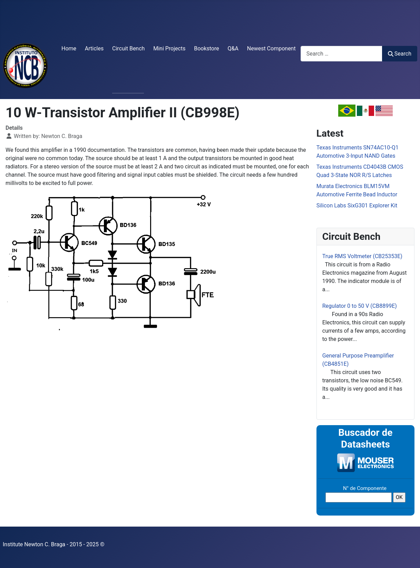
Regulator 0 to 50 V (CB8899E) (359, 306)
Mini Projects (169, 48)
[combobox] (341, 53)
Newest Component (271, 48)
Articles (94, 48)
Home (68, 48)
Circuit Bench (128, 48)
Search (399, 53)
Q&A (233, 48)
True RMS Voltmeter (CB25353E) (362, 256)
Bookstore (206, 48)
